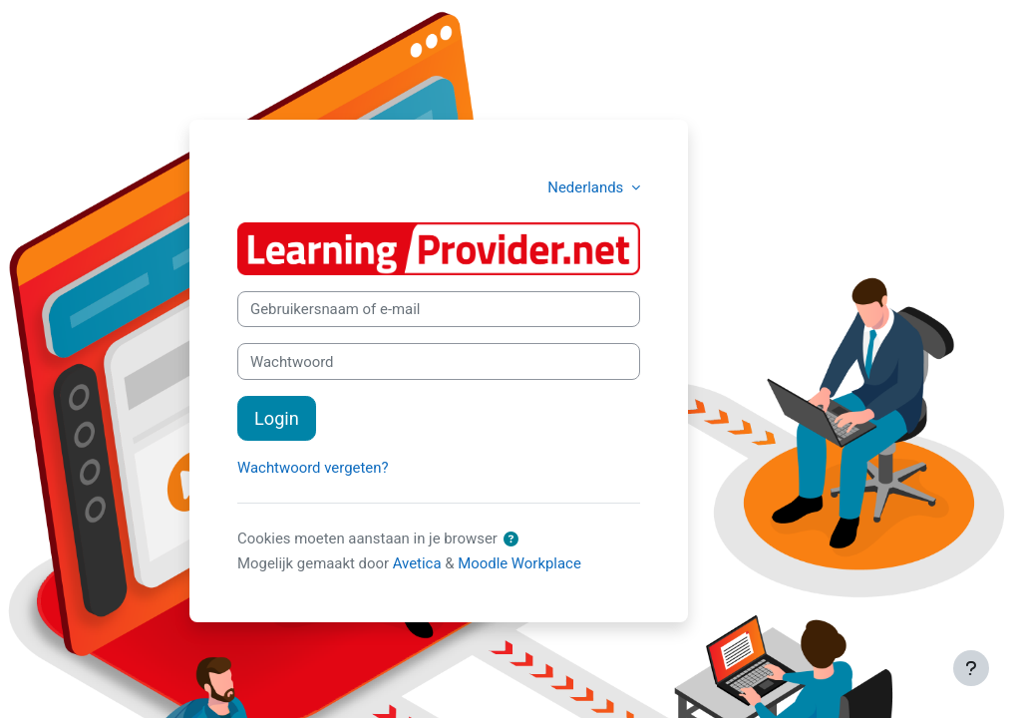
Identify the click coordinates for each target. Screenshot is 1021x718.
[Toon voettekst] (971, 668)
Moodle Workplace (519, 563)
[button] (512, 539)
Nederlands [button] (587, 187)
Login (276, 418)
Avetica (417, 563)
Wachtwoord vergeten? (312, 468)
